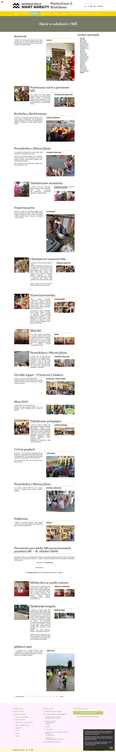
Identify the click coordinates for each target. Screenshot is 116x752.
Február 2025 (83, 54)
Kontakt (17, 733)
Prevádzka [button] (46, 13)
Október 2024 (83, 59)
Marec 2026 (83, 41)
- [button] (88, 6)
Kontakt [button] (64, 13)
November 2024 (84, 58)
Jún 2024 (82, 62)
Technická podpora (20, 714)
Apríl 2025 (82, 52)
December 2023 (84, 71)
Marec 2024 (83, 67)
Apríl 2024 (82, 65)
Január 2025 (83, 55)
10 (57, 696)
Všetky (82, 72)
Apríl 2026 (82, 39)
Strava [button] (56, 13)
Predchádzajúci (19, 696)
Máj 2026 (82, 38)
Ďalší (62, 696)
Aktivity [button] (35, 13)
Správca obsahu (19, 711)
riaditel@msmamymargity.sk (53, 742)
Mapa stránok (19, 728)
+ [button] (85, 6)
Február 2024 (83, 68)
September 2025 (84, 48)
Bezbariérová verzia (19, 750)
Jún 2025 (82, 49)
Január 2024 (83, 69)
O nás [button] (25, 13)
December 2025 (84, 44)
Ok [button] (111, 747)
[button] (94, 6)
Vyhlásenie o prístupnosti (22, 717)
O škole (17, 730)
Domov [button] (17, 13)
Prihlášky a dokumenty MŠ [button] (81, 13)
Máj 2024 (82, 64)
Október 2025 (83, 46)
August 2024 (83, 61)
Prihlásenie (100, 6)
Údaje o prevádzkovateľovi (22, 725)
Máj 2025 (82, 51)
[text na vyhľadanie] (93, 3)
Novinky (17, 736)
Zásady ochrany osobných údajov (24, 722)
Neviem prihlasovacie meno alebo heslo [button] (88, 716)
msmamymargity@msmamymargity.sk (55, 714)
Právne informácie (20, 719)
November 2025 (84, 45)
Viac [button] (97, 13)
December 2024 (84, 56)
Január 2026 (83, 42)
